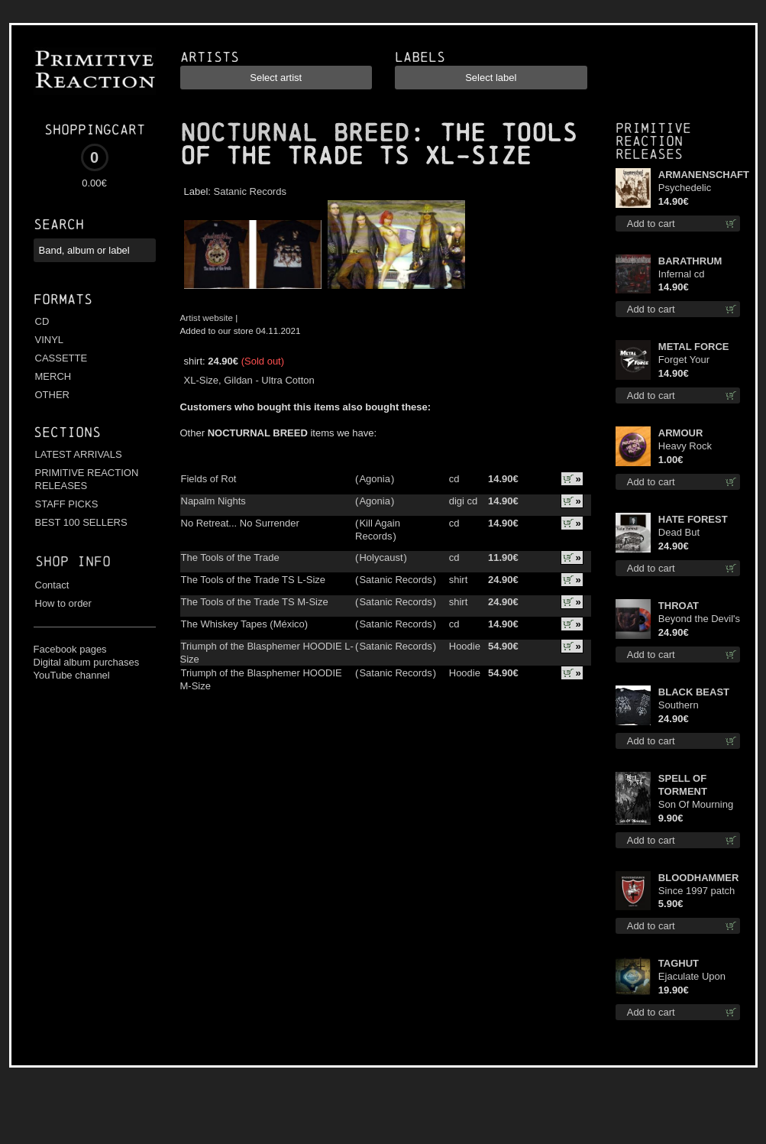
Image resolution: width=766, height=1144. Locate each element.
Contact (52, 585)
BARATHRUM (690, 261)
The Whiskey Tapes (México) (245, 624)
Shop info (73, 561)
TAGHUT (678, 963)
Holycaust (380, 557)
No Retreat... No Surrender (240, 523)
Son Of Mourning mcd (695, 805)
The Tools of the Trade (230, 557)
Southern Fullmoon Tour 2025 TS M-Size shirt (693, 705)
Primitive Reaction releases (653, 141)
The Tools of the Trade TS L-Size (253, 579)
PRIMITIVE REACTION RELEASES (87, 479)
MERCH (53, 376)
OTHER (52, 394)
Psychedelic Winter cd (684, 188)
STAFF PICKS (67, 504)
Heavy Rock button (685, 446)
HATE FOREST (693, 519)
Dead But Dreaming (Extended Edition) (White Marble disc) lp (699, 533)
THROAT (678, 605)
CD (42, 321)
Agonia (374, 478)
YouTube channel (72, 675)
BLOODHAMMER (698, 877)
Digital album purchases (87, 662)
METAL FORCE (693, 346)
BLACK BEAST (693, 692)
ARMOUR (680, 433)
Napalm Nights (213, 501)
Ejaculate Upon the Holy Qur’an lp (698, 977)
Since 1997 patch (696, 890)
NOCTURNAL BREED (294, 133)
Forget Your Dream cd (683, 360)
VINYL (49, 339)
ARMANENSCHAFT (699, 174)
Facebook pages (70, 649)
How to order (63, 603)
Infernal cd (681, 274)
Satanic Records (250, 191)
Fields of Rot (209, 478)
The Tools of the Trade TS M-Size (254, 602)
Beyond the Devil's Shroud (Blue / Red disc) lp (699, 619)
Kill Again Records (377, 529)
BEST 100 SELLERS (81, 522)
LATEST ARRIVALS (78, 454)
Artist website (207, 317)
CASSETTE (61, 358)
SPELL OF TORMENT (682, 785)
